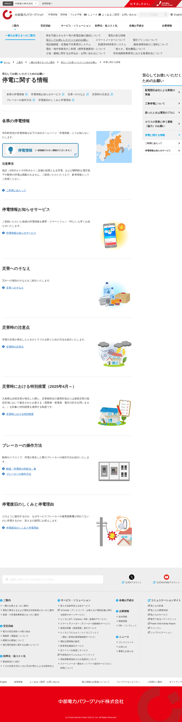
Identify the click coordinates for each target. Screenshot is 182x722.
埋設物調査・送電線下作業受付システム (68, 44)
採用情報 (18, 682)
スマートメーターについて (110, 39)
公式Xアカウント (133, 582)
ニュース (93, 14)
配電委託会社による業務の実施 (160, 92)
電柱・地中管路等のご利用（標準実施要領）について (76, 48)
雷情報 (63, 14)
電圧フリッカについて (145, 39)
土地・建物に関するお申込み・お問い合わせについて (76, 53)
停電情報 (52, 14)
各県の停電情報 (15, 94)
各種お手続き (136, 25)
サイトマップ (175, 682)
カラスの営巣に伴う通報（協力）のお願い (158, 123)
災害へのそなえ (76, 94)
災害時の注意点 (100, 94)
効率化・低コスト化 (106, 25)
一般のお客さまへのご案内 (20, 35)
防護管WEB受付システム (112, 44)
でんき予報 (76, 14)
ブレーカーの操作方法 (19, 100)
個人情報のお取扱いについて (95, 682)
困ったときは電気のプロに (160, 112)
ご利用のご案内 (154, 682)
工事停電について (155, 103)
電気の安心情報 (116, 35)
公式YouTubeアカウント (168, 582)
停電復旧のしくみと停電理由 (54, 100)
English (178, 14)
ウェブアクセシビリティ (128, 682)
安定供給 (45, 25)
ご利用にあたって (153, 143)
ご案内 (15, 25)
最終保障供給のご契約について (150, 44)
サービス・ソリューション (76, 25)
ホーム (7, 62)
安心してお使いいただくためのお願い (67, 39)
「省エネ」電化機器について (129, 48)
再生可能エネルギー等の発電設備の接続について (73, 35)
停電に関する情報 (155, 134)
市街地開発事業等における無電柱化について (138, 53)
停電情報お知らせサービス (46, 94)
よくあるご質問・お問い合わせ (119, 14)
